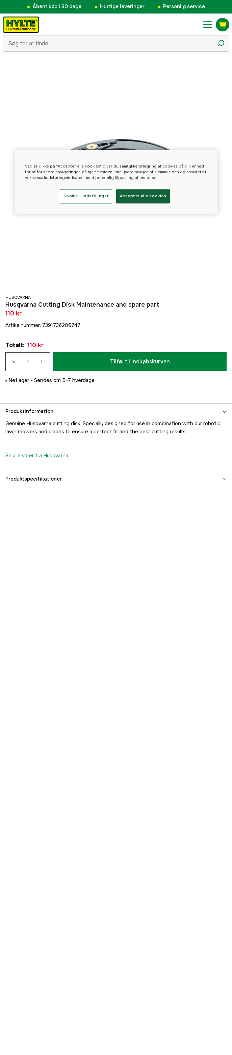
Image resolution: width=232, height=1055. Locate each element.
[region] (116, 182)
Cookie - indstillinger (86, 196)
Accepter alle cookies (143, 196)
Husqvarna (18, 297)
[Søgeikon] (221, 43)
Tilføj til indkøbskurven (140, 361)
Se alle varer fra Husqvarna (36, 455)
